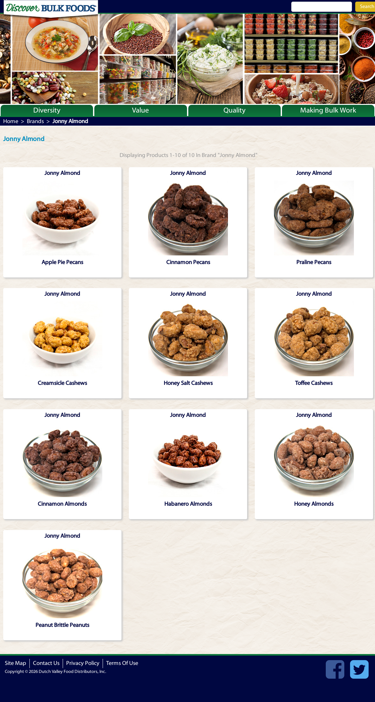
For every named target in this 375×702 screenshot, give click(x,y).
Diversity (46, 110)
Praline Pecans (313, 262)
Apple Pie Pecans (62, 262)
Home (10, 121)
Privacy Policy (82, 663)
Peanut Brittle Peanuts (62, 625)
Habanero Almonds (188, 504)
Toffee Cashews (313, 383)
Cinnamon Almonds (62, 504)
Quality (234, 110)
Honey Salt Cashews (188, 383)
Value (140, 110)
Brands (35, 121)
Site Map (15, 663)
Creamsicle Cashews (62, 383)
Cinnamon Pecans (188, 262)
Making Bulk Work (328, 110)
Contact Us (46, 663)
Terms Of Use (122, 663)
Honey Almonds (313, 504)
